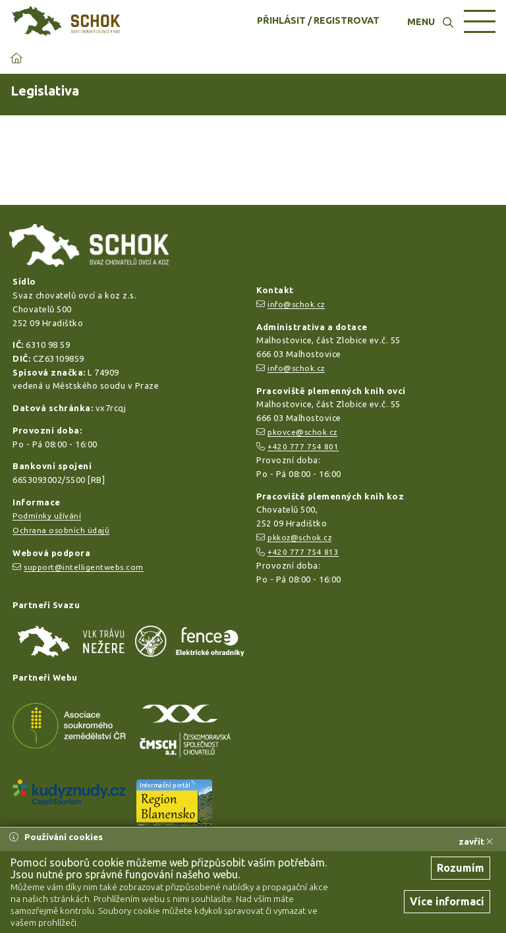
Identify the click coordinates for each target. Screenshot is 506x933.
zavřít (476, 841)
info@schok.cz (296, 304)
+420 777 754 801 (303, 446)
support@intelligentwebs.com (84, 567)
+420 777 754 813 (303, 552)
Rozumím (460, 868)
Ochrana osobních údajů (61, 530)
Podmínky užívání (47, 515)
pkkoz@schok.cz (299, 537)
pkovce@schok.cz (302, 432)
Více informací (447, 901)
